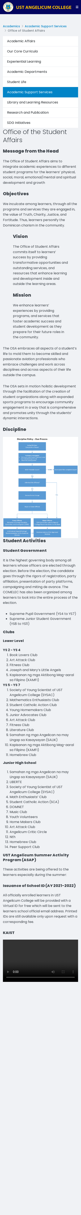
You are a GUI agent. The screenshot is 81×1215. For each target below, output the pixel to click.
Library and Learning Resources (32, 102)
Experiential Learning (24, 61)
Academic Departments (27, 71)
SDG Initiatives (18, 122)
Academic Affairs (21, 41)
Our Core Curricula (22, 51)
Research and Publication (28, 112)
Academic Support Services (46, 26)
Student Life (16, 82)
